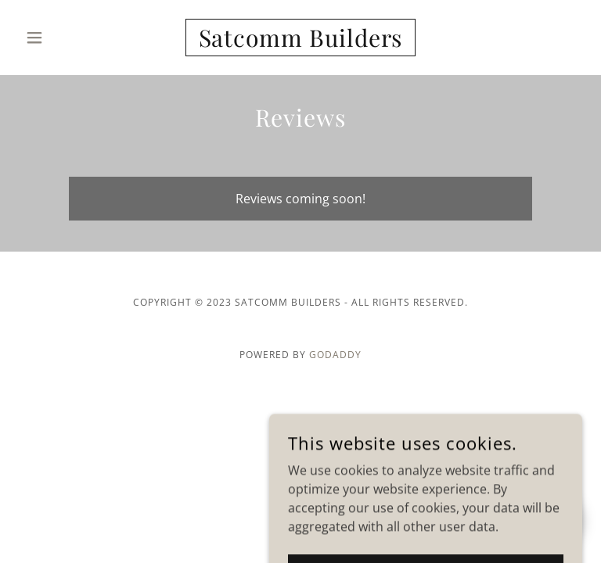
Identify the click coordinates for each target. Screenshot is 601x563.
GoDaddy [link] (335, 354)
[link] (300, 42)
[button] (61, 37)
